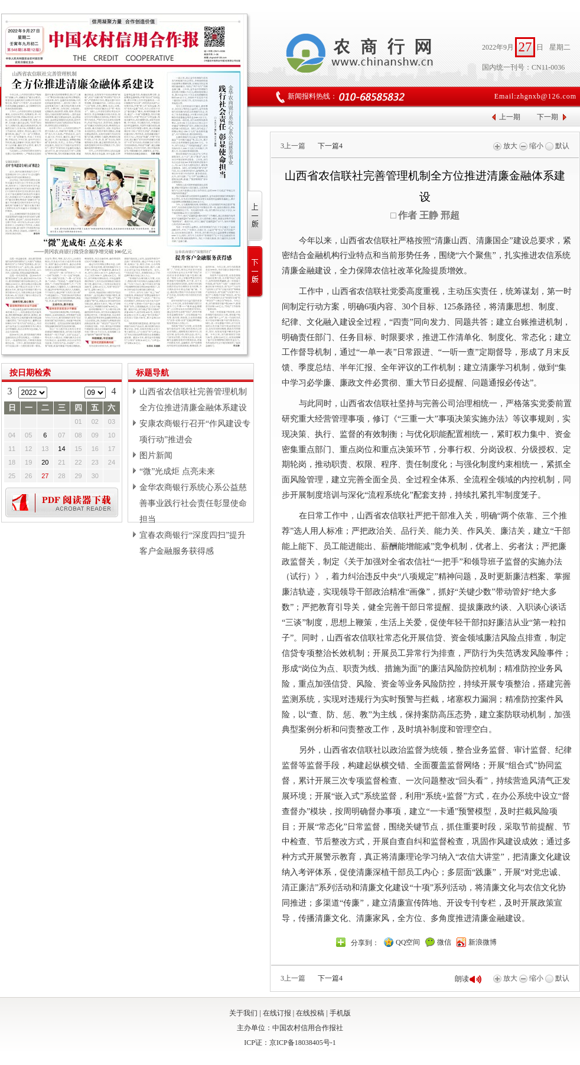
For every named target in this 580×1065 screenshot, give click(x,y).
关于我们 (243, 1013)
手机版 (340, 1013)
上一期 (509, 117)
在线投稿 (310, 1013)
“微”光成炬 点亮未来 (177, 471)
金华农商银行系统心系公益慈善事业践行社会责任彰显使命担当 (193, 503)
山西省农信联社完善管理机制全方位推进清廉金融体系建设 (193, 399)
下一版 (255, 272)
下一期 (547, 117)
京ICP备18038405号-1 (302, 1042)
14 (61, 448)
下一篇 (330, 146)
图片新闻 (155, 455)
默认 (557, 146)
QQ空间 (408, 942)
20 (44, 462)
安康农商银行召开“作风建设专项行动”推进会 (194, 431)
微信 (444, 942)
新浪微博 (482, 942)
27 (44, 475)
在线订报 (277, 1013)
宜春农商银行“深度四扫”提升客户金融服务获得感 (192, 543)
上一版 (255, 216)
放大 (505, 146)
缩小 (531, 146)
